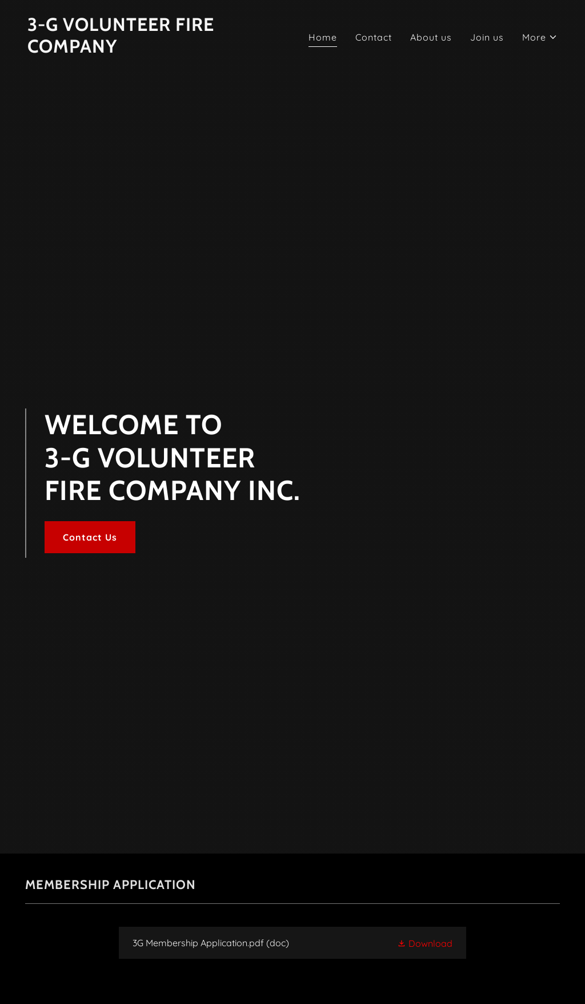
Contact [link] (373, 37)
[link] (155, 49)
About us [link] (431, 37)
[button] (540, 37)
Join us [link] (487, 37)
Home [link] (322, 37)
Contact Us (90, 537)
